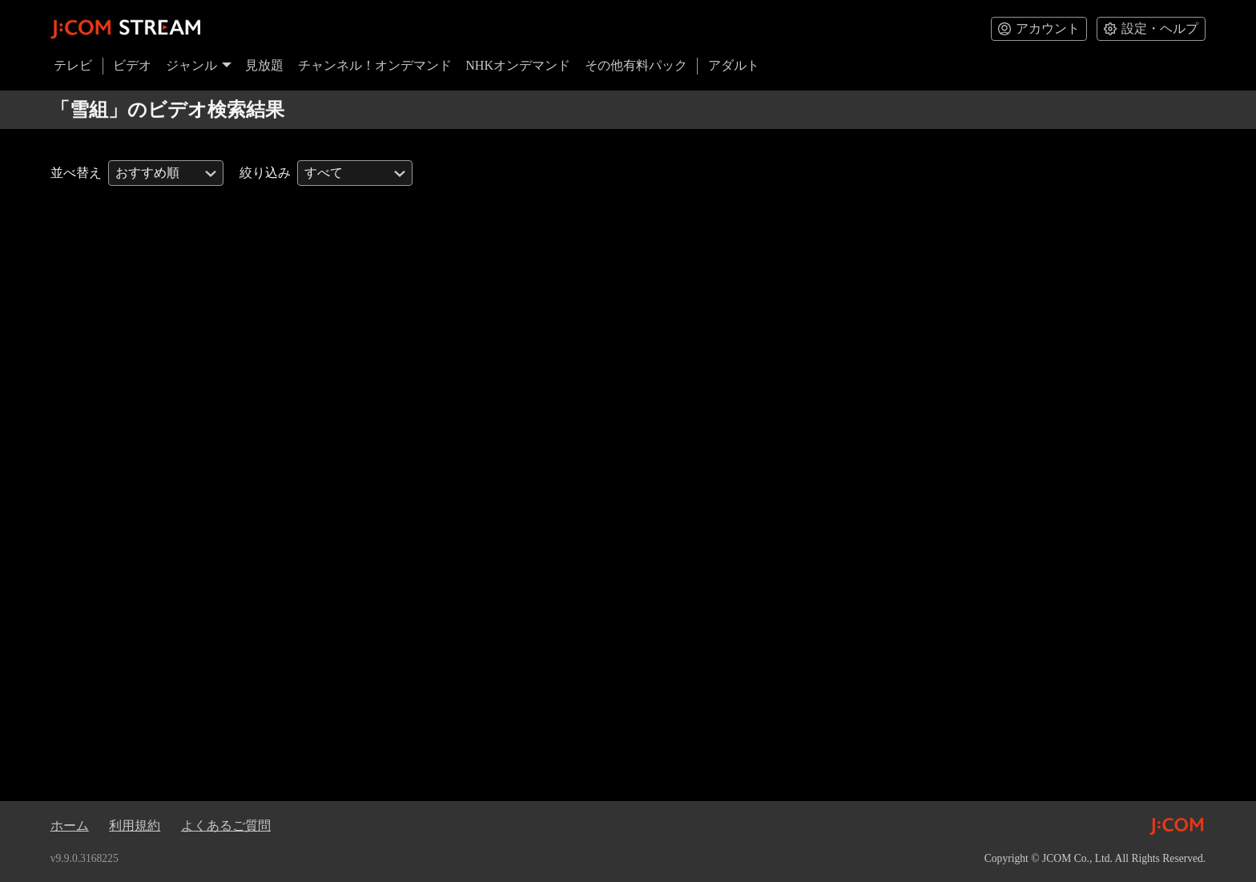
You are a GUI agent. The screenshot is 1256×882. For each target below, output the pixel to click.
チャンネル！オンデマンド (375, 65)
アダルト (733, 65)
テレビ (73, 65)
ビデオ (132, 65)
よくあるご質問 (226, 825)
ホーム (69, 825)
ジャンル (198, 65)
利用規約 (134, 825)
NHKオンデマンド (517, 65)
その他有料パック (636, 65)
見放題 (264, 65)
